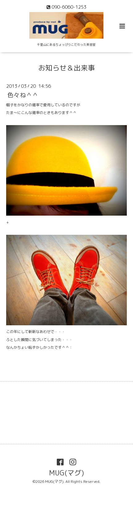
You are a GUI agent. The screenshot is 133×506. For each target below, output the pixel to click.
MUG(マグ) (66, 473)
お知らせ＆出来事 (66, 68)
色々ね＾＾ (22, 95)
